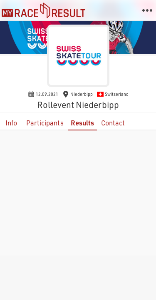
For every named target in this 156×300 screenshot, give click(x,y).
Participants (45, 122)
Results (82, 122)
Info (11, 122)
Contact (113, 122)
